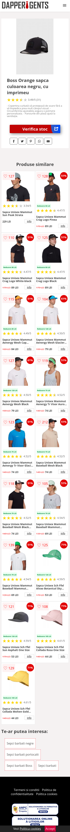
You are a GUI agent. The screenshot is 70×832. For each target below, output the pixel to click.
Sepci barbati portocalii (23, 754)
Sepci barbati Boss (19, 766)
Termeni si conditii (26, 790)
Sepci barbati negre (20, 743)
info (29, 221)
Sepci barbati (47, 766)
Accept (50, 829)
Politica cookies (46, 794)
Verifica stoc (41, 129)
